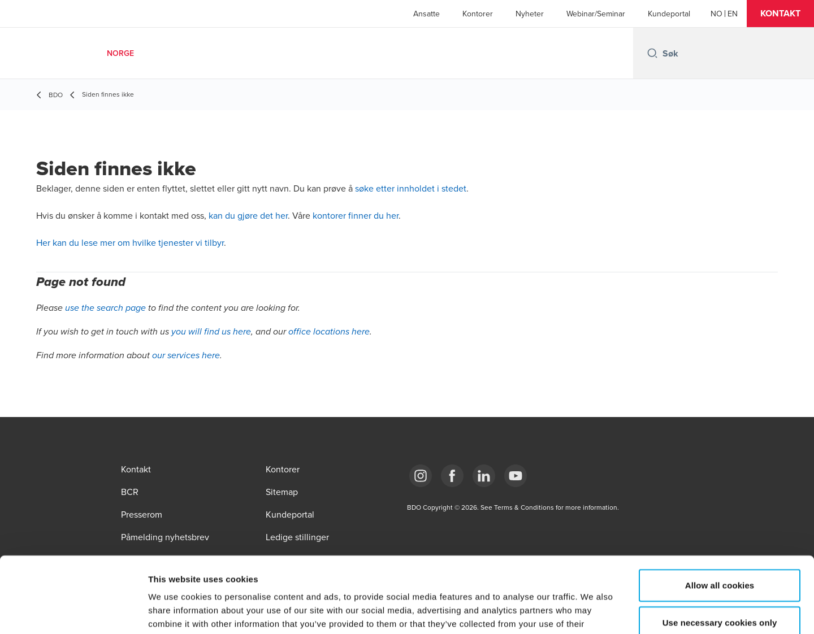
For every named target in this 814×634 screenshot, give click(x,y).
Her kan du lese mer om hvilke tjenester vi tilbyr (130, 242)
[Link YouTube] (515, 475)
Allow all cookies (720, 514)
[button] (780, 13)
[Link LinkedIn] (483, 475)
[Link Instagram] (420, 475)
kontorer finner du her (356, 215)
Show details (593, 611)
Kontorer (477, 13)
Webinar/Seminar (595, 13)
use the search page (105, 308)
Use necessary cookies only (720, 551)
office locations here (329, 332)
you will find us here (211, 332)
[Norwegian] (716, 13)
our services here (186, 355)
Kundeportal (669, 13)
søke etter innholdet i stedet (410, 188)
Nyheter (530, 13)
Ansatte (426, 13)
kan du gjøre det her (248, 215)
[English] (733, 13)
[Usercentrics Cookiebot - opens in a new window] (73, 611)
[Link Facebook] (452, 475)
